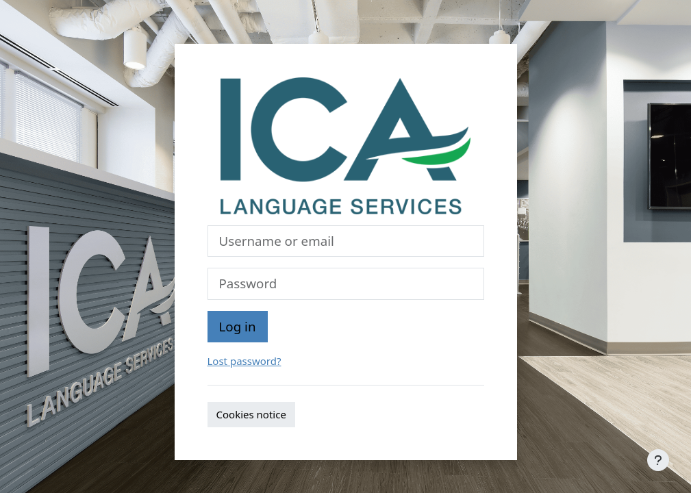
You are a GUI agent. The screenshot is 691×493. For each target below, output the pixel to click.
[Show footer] (658, 460)
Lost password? (244, 361)
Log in (237, 326)
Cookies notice (251, 414)
